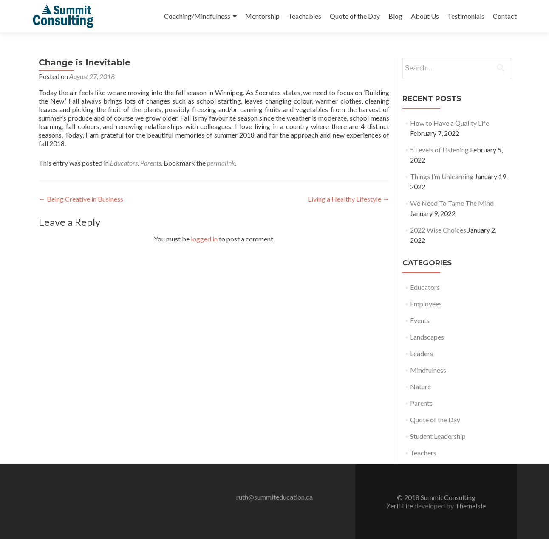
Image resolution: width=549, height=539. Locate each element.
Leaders (421, 353)
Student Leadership (438, 436)
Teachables (304, 16)
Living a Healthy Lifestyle (348, 199)
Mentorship (262, 16)
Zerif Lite (400, 506)
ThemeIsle (470, 506)
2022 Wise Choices (438, 230)
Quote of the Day (355, 16)
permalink (221, 163)
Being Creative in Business (81, 199)
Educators (124, 163)
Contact (505, 16)
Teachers (423, 453)
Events (420, 320)
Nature (420, 386)
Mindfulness (428, 370)
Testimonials (465, 16)
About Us (425, 16)
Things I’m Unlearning (441, 176)
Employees (426, 304)
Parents (150, 163)
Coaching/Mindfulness (197, 16)
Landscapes (427, 337)
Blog (395, 16)
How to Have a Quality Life (449, 123)
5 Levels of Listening (439, 150)
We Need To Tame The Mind (452, 203)
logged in (204, 239)
